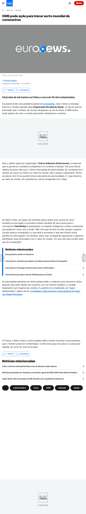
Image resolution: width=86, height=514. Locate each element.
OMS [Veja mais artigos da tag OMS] (48, 388)
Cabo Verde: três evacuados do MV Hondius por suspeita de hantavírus (33, 379)
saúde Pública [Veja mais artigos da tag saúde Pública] (19, 388)
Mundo (18, 10)
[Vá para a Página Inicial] (9, 3)
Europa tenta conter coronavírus (19, 254)
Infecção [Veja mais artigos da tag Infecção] (62, 388)
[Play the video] (43, 49)
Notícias (10, 10)
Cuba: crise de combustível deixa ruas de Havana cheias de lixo (29, 366)
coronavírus (49, 103)
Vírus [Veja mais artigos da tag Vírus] (36, 388)
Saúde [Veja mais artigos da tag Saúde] (76, 388)
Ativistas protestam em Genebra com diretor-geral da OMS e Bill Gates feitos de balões (39, 372)
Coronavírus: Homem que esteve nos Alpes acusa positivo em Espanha (36, 261)
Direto (79, 3)
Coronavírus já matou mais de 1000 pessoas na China (28, 274)
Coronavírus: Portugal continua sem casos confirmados (29, 268)
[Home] (3, 10)
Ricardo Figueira (11, 80)
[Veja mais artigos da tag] (5, 388)
